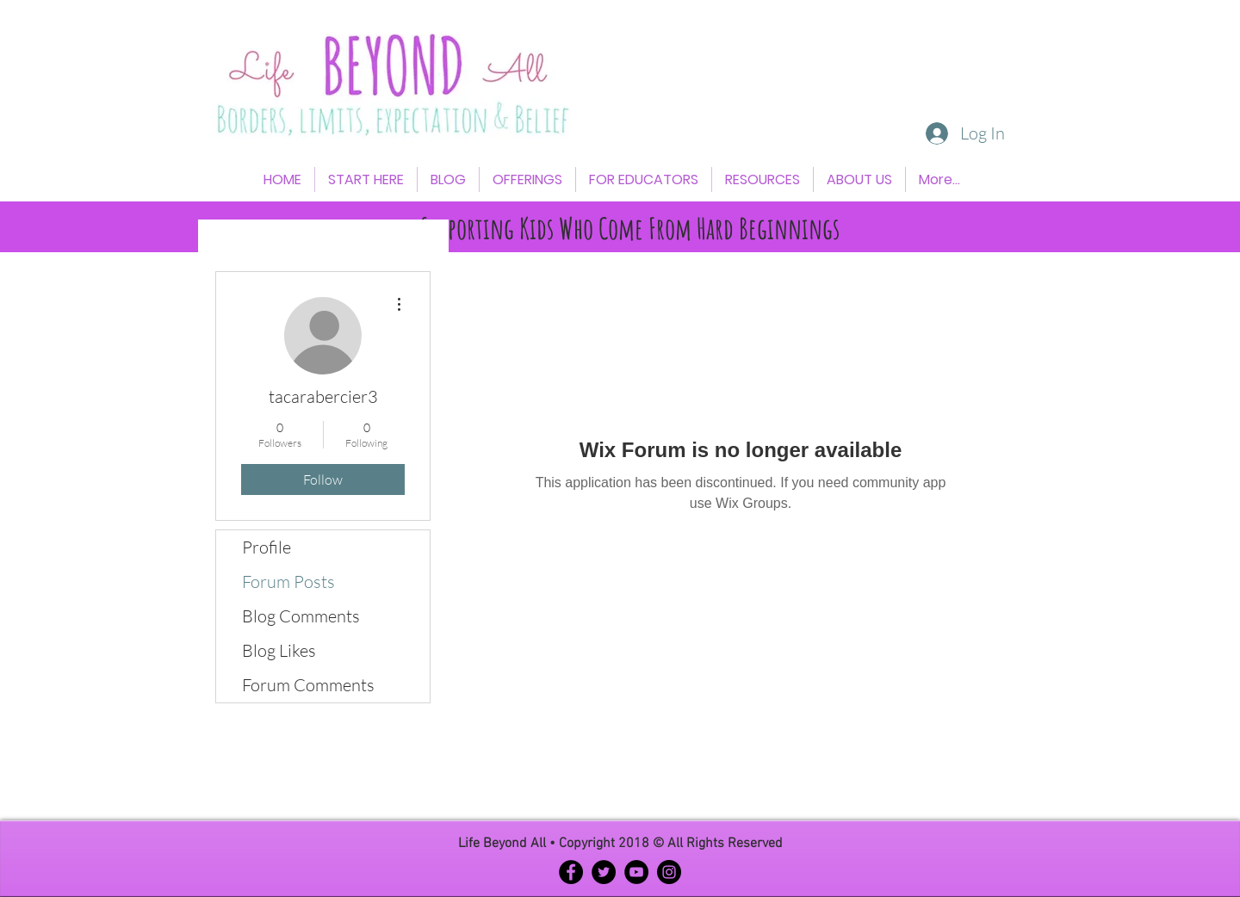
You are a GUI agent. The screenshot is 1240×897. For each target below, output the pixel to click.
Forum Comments (308, 685)
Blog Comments (301, 616)
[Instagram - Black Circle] (669, 872)
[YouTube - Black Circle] (636, 872)
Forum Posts (288, 581)
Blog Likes (279, 650)
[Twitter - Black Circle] (604, 872)
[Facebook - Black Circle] (571, 872)
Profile (266, 547)
